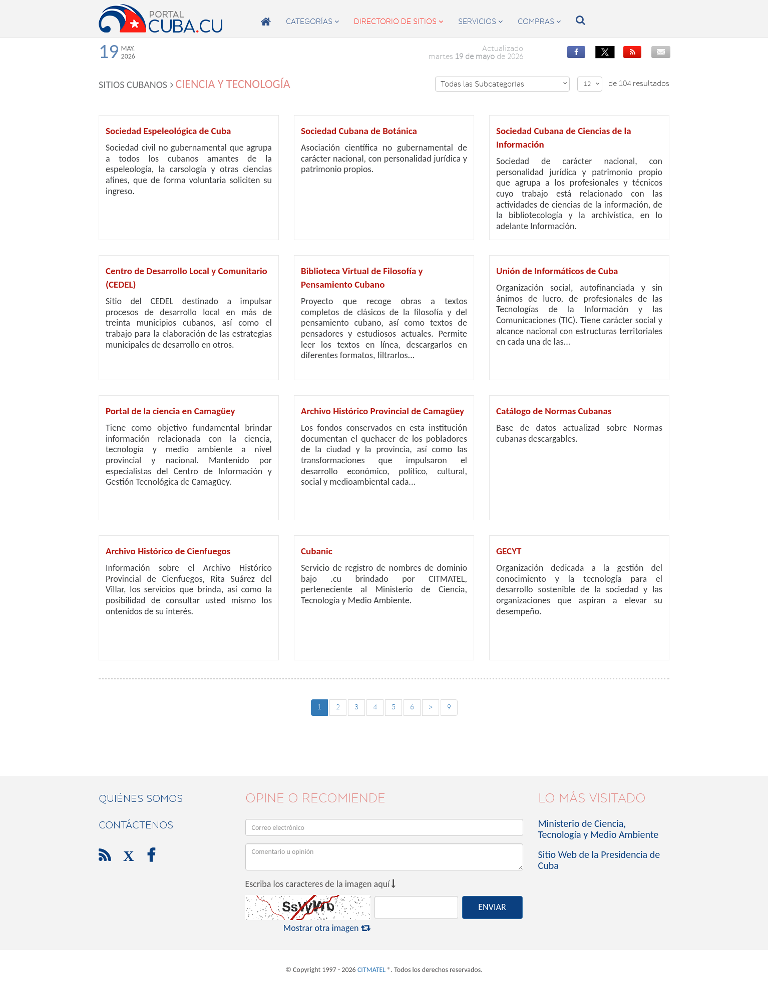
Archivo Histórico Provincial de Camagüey (382, 411)
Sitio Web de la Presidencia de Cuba (599, 859)
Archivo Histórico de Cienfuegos (168, 551)
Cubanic (316, 551)
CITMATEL (371, 969)
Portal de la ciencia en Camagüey (170, 411)
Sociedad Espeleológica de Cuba (168, 131)
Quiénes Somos (141, 798)
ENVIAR (492, 906)
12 (592, 84)
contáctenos (136, 824)
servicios (480, 22)
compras (539, 22)
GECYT (508, 551)
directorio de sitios (398, 22)
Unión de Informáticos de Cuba (557, 271)
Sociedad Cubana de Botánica (359, 131)
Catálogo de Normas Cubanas (554, 411)
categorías (312, 22)
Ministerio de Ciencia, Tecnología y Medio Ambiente (598, 828)
